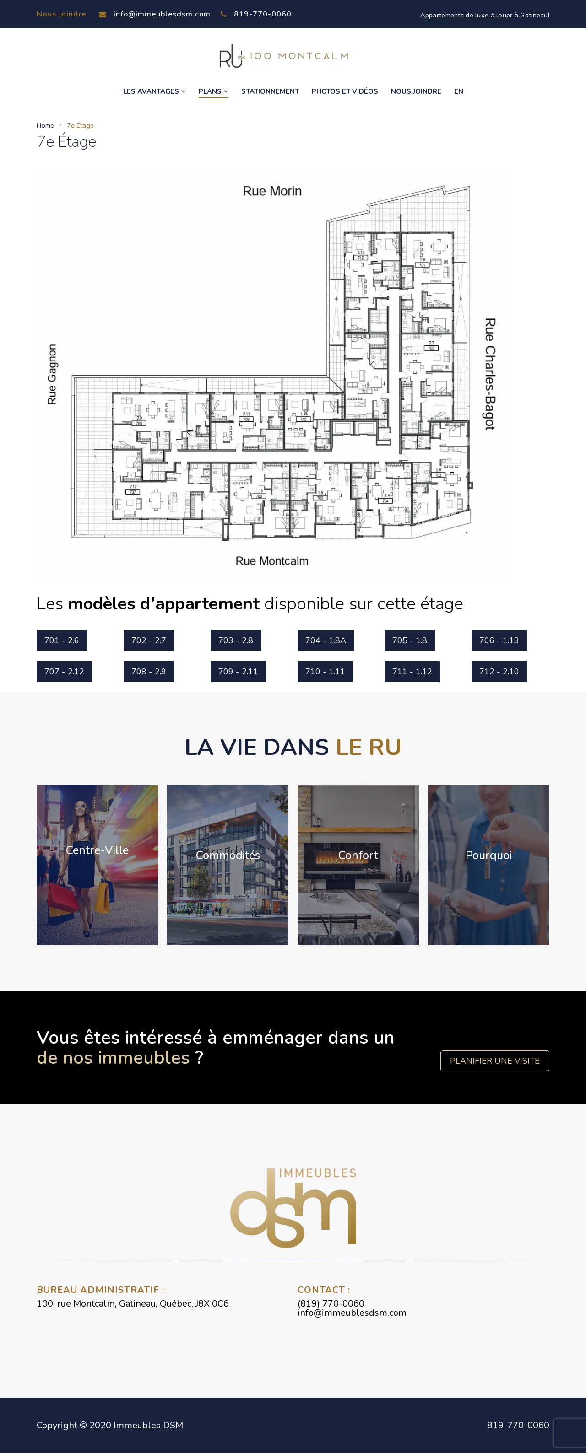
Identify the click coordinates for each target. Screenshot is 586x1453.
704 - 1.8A (325, 640)
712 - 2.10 (499, 671)
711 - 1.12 (412, 671)
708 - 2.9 (148, 671)
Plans (210, 91)
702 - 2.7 (148, 640)
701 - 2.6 (61, 640)
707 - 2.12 (64, 671)
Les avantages (151, 91)
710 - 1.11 (325, 671)
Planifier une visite (495, 1060)
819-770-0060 (256, 14)
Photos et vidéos (345, 91)
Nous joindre (416, 91)
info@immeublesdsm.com (155, 14)
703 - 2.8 (235, 640)
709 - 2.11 (238, 671)
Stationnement (270, 91)
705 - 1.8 (409, 640)
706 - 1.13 (499, 640)
